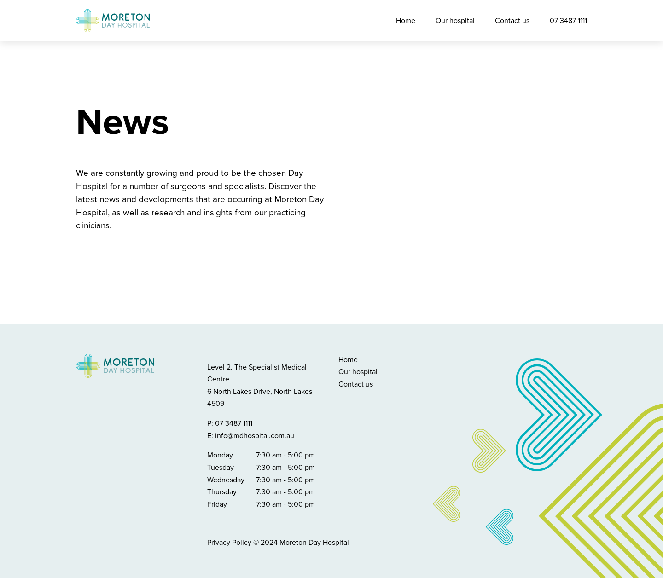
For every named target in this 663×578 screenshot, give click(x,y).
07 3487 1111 (568, 20)
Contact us (512, 20)
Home (405, 20)
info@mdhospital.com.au (254, 435)
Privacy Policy (229, 542)
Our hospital (455, 20)
